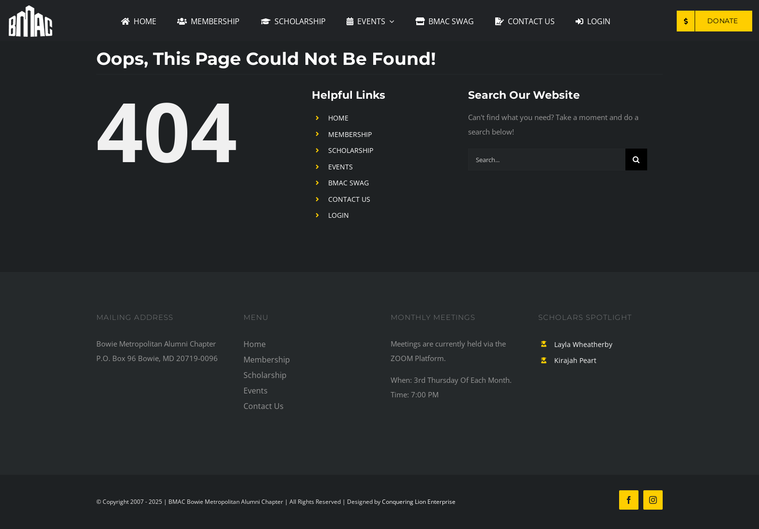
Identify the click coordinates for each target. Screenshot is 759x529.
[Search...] (546, 159)
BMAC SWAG (348, 182)
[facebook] (628, 500)
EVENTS (340, 166)
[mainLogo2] (30, 9)
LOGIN (338, 215)
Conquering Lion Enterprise (418, 502)
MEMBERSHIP (350, 134)
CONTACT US (349, 199)
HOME (338, 117)
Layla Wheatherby (583, 344)
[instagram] (653, 500)
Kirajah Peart (575, 360)
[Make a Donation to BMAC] (714, 21)
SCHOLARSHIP (350, 150)
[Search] (636, 159)
